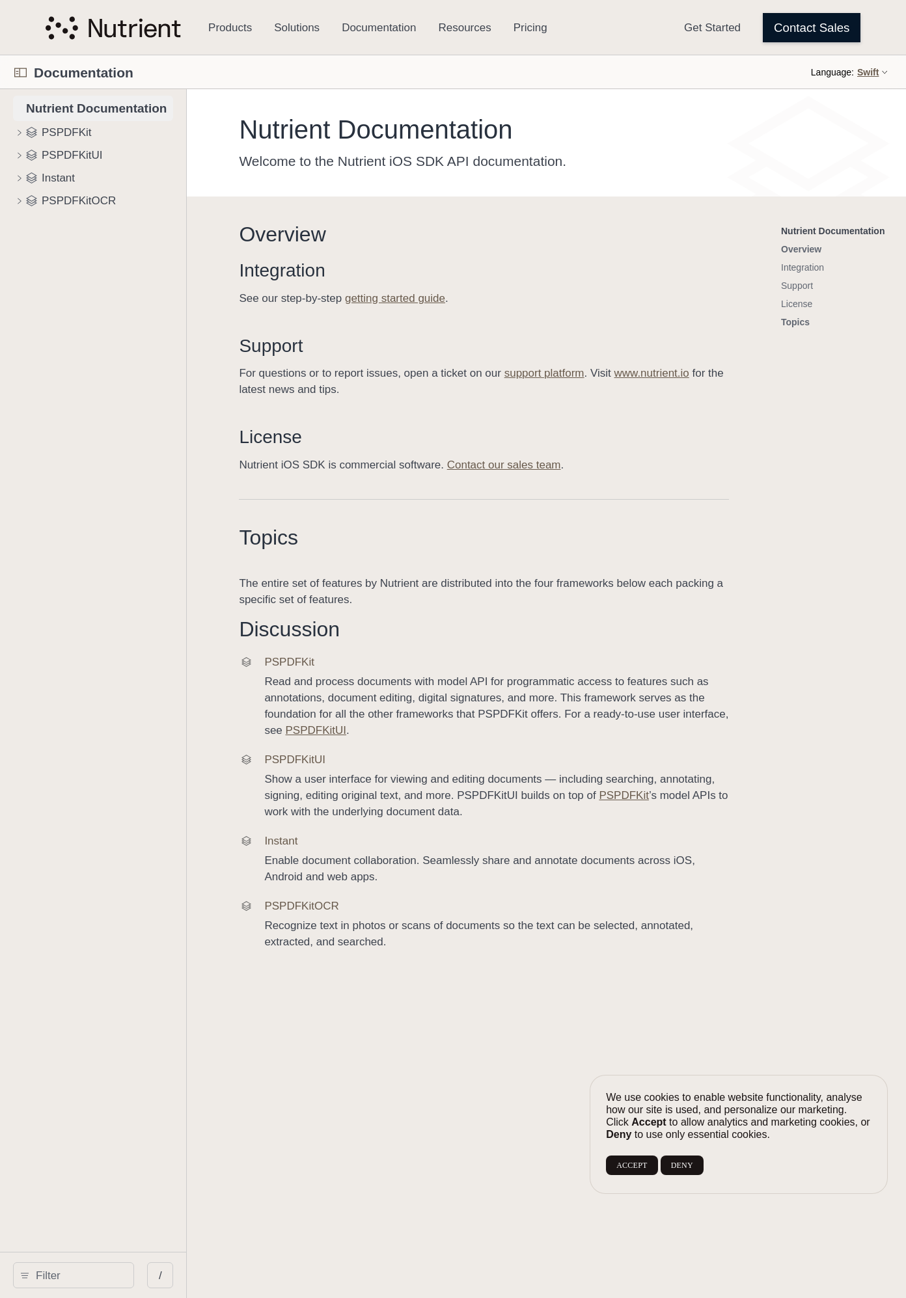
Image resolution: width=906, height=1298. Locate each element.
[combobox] (120, 1275)
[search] (116, 1275)
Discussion (373, 629)
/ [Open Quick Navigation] (245, 1275)
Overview (366, 234)
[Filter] (120, 1275)
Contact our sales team (588, 465)
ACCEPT (631, 1165)
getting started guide (480, 298)
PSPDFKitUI (813, 714)
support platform (628, 373)
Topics (353, 537)
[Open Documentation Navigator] (20, 72)
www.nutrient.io (735, 373)
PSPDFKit (667, 779)
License (355, 437)
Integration (366, 270)
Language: (832, 72)
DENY (682, 1165)
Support (355, 346)
